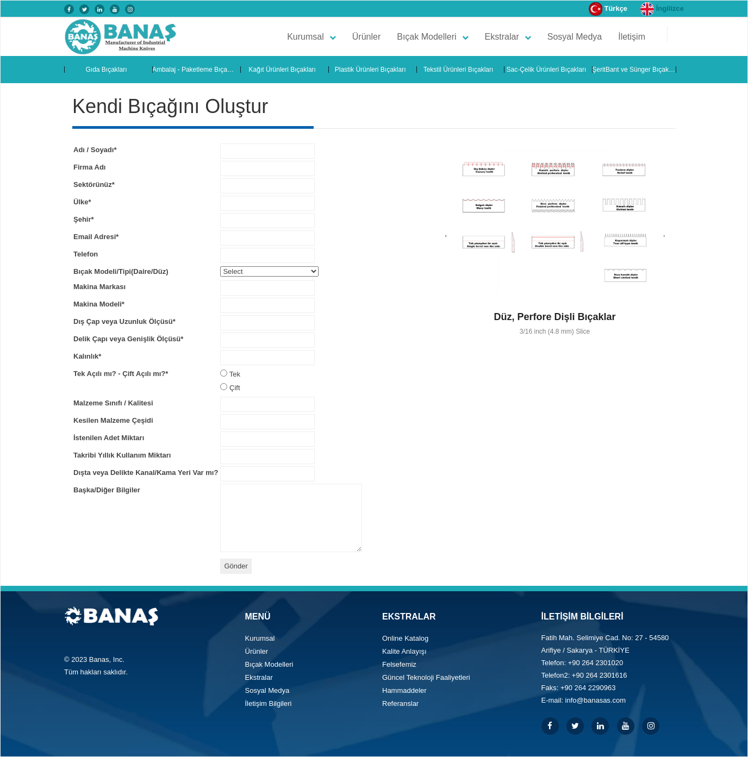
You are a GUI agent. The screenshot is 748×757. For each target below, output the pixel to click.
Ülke (82, 202)
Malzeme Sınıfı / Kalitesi (113, 403)
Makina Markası (99, 287)
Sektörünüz (94, 184)
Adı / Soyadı (94, 150)
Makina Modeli (98, 304)
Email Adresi (96, 237)
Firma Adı (89, 167)
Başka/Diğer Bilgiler (106, 490)
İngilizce (662, 9)
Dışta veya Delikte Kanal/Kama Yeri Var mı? (145, 472)
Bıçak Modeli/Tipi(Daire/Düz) (121, 271)
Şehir (83, 219)
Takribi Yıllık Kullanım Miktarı (122, 455)
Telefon (85, 254)
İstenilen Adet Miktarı (108, 438)
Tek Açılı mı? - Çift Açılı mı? (120, 374)
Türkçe (608, 9)
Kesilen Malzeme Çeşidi (113, 420)
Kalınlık (87, 356)
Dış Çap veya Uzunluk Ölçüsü (124, 321)
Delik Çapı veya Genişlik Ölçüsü (128, 339)
